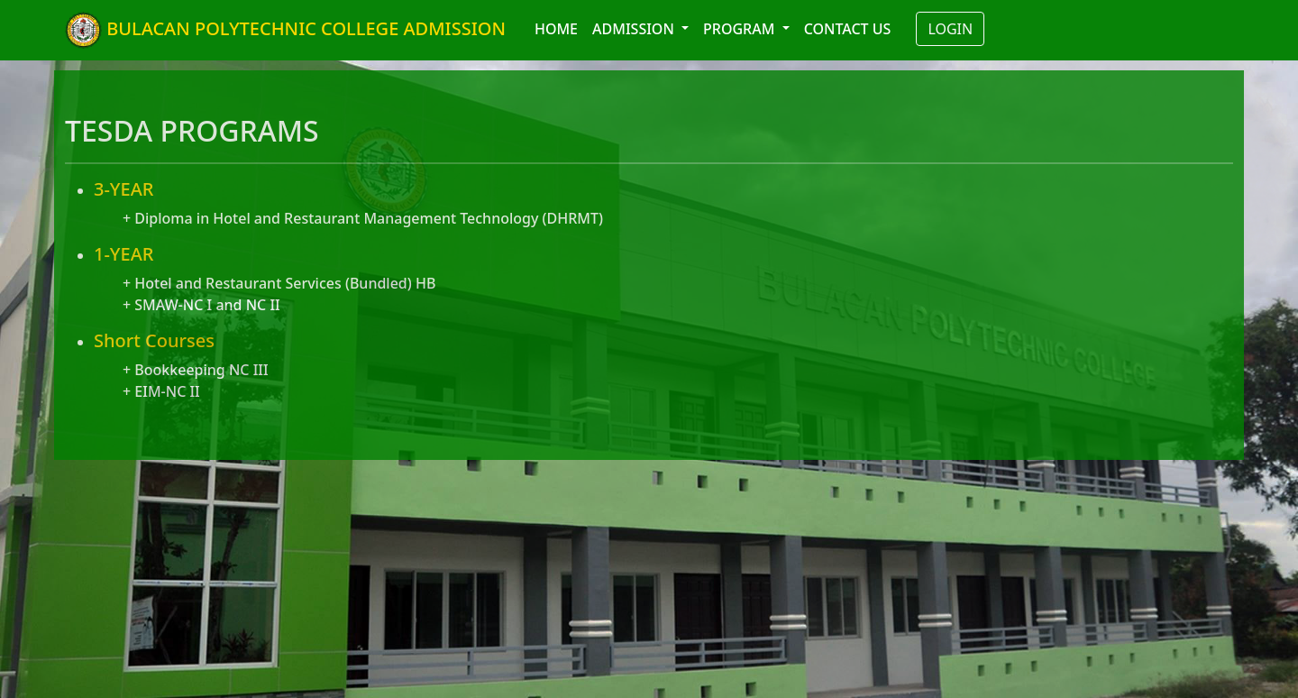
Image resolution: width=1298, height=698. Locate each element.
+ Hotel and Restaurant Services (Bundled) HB (279, 283)
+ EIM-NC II (161, 391)
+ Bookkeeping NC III (196, 370)
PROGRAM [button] (741, 29)
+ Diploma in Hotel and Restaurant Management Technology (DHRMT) (363, 218)
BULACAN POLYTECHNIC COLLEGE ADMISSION (285, 30)
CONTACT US (847, 29)
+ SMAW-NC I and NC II (201, 305)
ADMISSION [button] (635, 29)
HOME (556, 29)
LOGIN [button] (950, 29)
